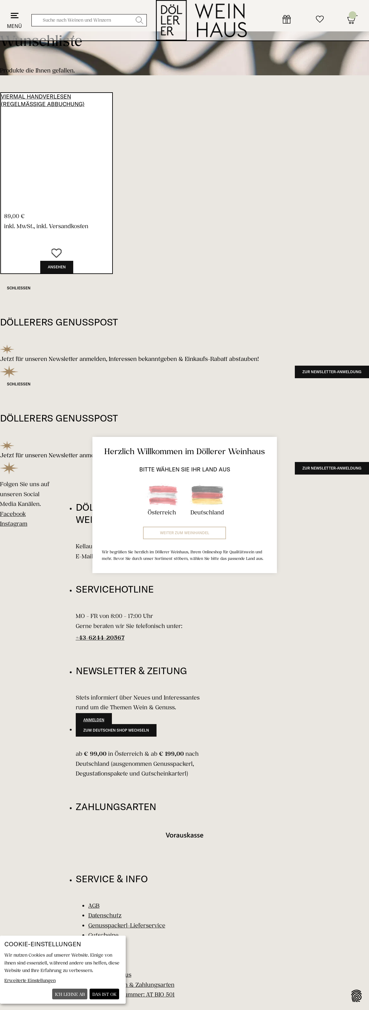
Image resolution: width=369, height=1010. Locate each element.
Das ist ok (104, 994)
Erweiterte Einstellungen (30, 980)
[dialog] (63, 970)
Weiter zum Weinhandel (184, 532)
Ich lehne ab (70, 994)
